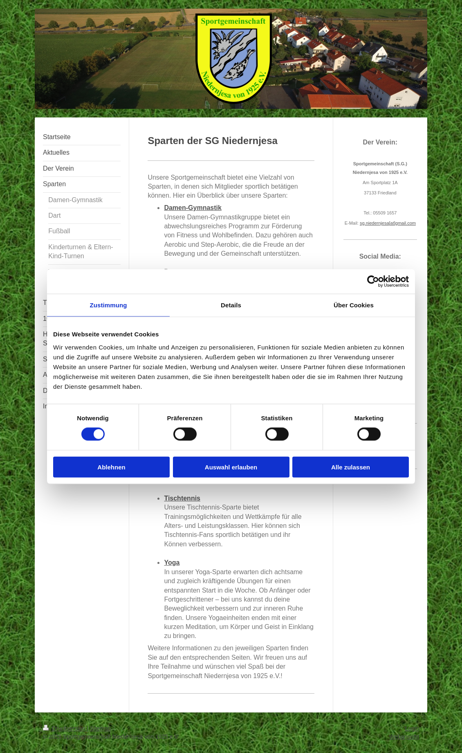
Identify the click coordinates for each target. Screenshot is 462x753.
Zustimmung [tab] (108, 305)
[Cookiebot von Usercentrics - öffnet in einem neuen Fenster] (373, 281)
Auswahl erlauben (231, 466)
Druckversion (65, 728)
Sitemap (100, 728)
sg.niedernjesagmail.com (388, 223)
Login (412, 728)
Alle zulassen (350, 466)
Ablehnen (111, 466)
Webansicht (404, 736)
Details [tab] (231, 305)
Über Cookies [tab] (354, 305)
